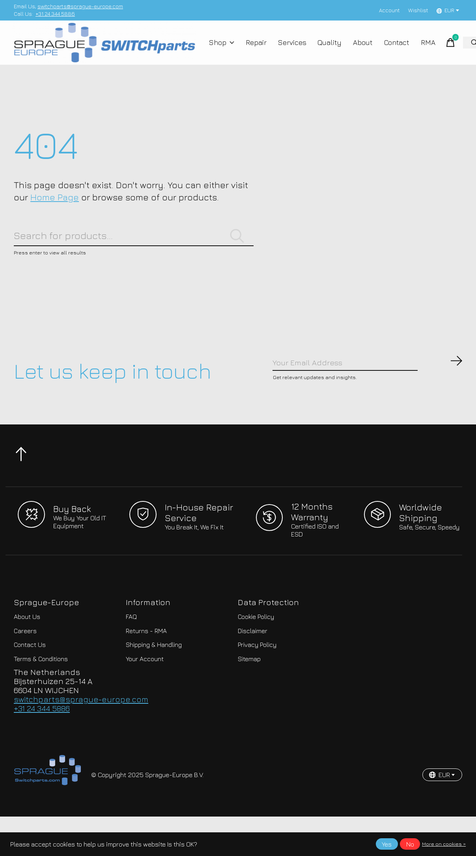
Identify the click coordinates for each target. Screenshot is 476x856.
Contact (388, 48)
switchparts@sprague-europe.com (80, 6)
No (410, 844)
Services (290, 48)
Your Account (145, 679)
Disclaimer (252, 651)
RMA (419, 48)
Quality (325, 48)
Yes (387, 844)
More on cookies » (444, 844)
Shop (224, 48)
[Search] (134, 249)
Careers (25, 651)
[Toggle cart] (440, 48)
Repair (256, 48)
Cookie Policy (256, 637)
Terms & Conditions (41, 679)
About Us (27, 637)
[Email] (367, 381)
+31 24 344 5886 (55, 14)
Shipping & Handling (154, 665)
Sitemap (249, 679)
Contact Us (30, 665)
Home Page (54, 208)
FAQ (131, 637)
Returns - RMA (146, 651)
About (356, 48)
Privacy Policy (257, 665)
